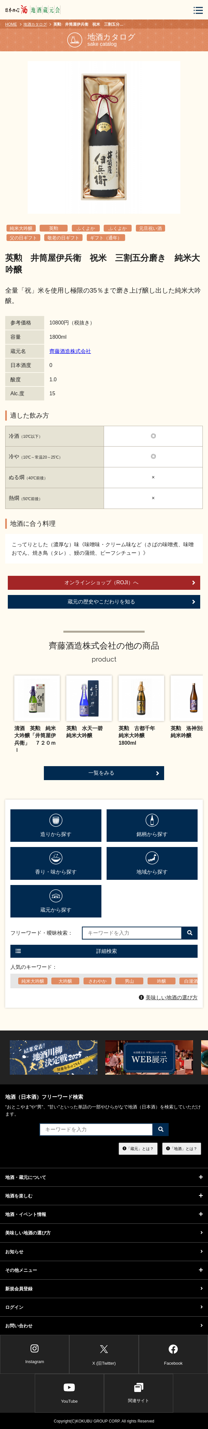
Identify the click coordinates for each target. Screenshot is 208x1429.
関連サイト (138, 1393)
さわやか (97, 981)
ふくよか (86, 228)
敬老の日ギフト (63, 237)
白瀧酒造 (193, 981)
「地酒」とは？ (181, 1148)
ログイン (104, 1307)
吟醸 (161, 981)
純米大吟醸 (21, 228)
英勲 (53, 228)
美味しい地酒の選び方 (168, 997)
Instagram (34, 1354)
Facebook (173, 1354)
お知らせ (104, 1251)
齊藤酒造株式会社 (70, 351)
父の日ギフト (23, 237)
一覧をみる (123, 773)
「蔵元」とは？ (138, 1148)
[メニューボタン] (198, 10)
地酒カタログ (35, 24)
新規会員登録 (104, 1288)
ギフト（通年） (106, 237)
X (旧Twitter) (104, 1354)
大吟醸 (65, 981)
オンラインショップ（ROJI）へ (129, 582)
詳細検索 (66, 951)
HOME (11, 24)
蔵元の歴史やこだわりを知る (131, 602)
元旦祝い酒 (150, 228)
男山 (129, 981)
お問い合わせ (104, 1325)
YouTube (69, 1393)
